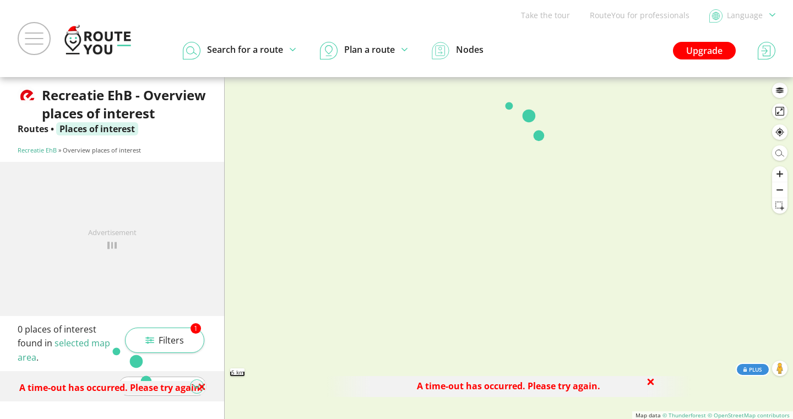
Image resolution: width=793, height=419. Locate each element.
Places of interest (97, 129)
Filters (173, 337)
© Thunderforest (684, 415)
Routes (33, 129)
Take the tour (545, 15)
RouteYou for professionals (639, 15)
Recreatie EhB (37, 150)
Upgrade (704, 51)
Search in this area (509, 94)
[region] (509, 248)
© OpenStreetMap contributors (749, 415)
